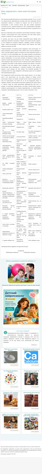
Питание (14, 5)
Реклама (33, 444)
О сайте (9, 444)
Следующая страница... (30, 252)
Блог (10, 5)
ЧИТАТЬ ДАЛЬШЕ (14, 365)
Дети (27, 5)
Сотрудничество (25, 444)
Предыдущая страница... (12, 252)
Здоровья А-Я (3, 5)
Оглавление (21, 250)
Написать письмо (16, 444)
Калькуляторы (21, 5)
